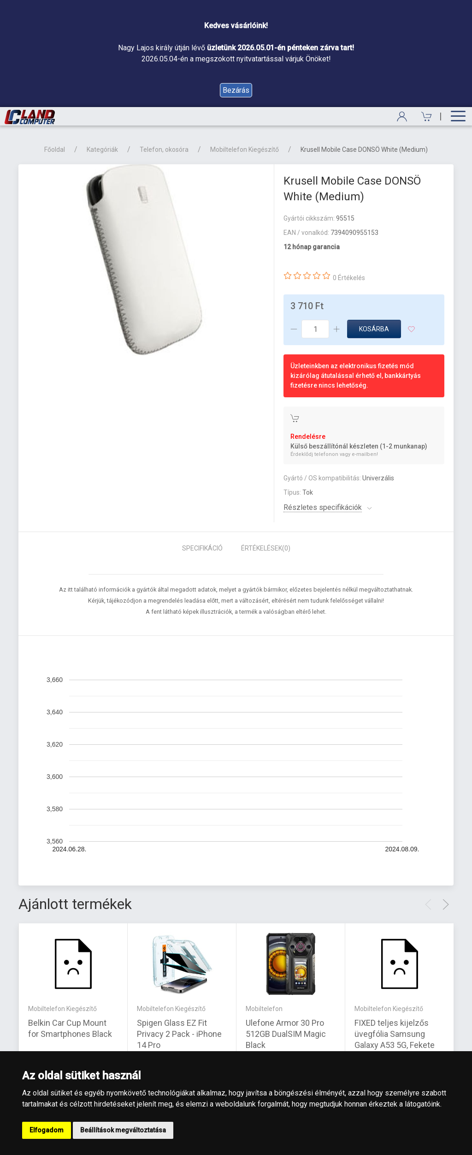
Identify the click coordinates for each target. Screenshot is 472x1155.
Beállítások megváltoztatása (123, 1130)
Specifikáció (202, 548)
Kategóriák (102, 149)
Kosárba (374, 329)
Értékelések (265, 548)
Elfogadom (47, 1130)
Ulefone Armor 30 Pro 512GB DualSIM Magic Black (286, 1033)
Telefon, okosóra (164, 149)
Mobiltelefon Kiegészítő (244, 149)
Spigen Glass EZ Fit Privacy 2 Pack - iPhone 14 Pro (179, 1033)
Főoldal (54, 149)
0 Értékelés (349, 277)
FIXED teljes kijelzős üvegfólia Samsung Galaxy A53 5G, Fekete (394, 1033)
